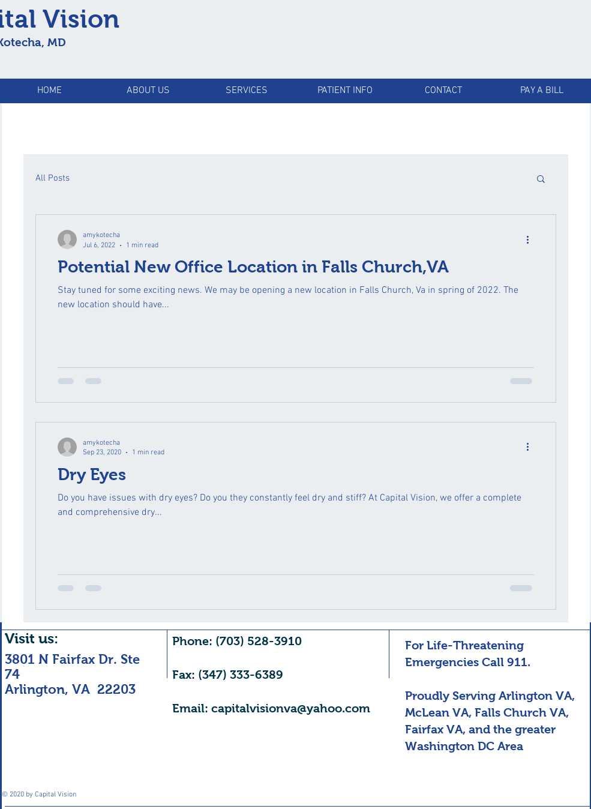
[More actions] (532, 239)
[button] (541, 179)
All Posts (52, 178)
